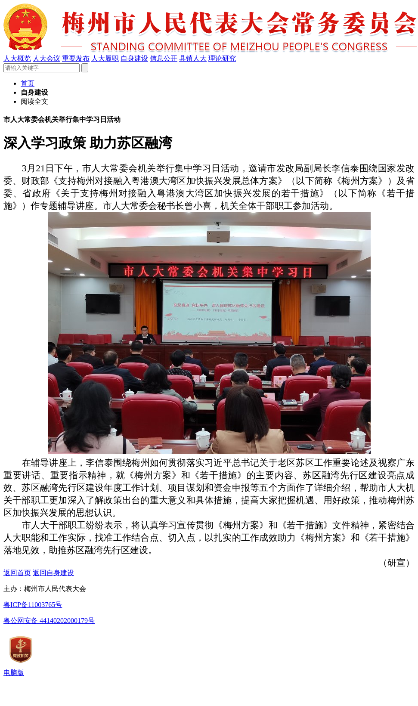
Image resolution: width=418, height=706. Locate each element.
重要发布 (76, 58)
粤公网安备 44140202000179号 (49, 620)
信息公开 (163, 58)
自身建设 (134, 58)
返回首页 (17, 572)
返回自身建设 (53, 572)
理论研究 (222, 58)
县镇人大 (193, 58)
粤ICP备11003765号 (32, 604)
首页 (27, 83)
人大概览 (17, 58)
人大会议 (46, 58)
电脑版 (13, 672)
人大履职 (105, 58)
